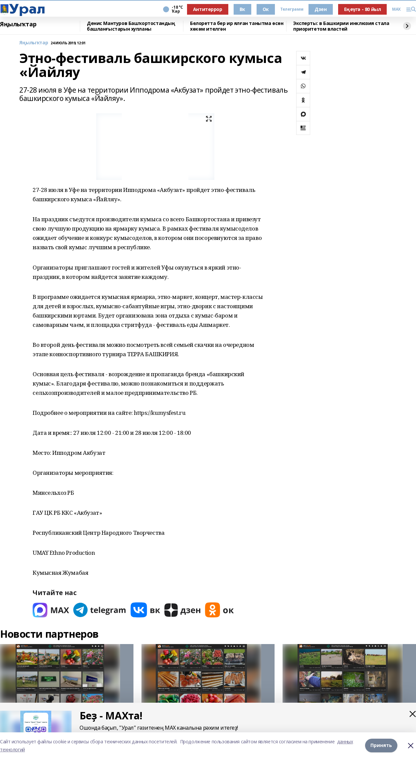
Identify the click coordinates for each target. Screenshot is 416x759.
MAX (396, 9)
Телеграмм (291, 9)
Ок (266, 9)
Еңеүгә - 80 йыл (362, 9)
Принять (381, 745)
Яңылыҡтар (18, 24)
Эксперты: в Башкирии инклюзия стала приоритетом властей (341, 26)
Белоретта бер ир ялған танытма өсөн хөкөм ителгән (236, 26)
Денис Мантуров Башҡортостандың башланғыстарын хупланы (131, 26)
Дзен (320, 9)
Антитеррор (207, 9)
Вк (242, 9)
